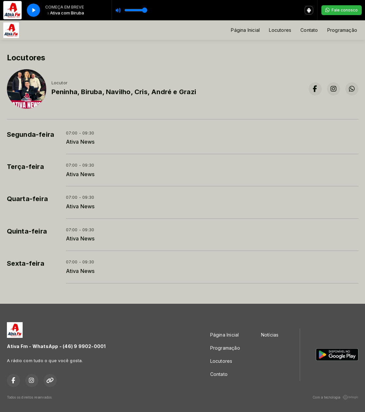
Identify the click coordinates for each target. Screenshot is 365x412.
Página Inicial (245, 30)
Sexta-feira (25, 263)
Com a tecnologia (335, 397)
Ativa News (80, 142)
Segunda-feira (30, 134)
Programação (342, 30)
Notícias (270, 335)
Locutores (280, 30)
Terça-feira (25, 167)
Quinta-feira (27, 231)
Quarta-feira (27, 199)
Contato (309, 30)
